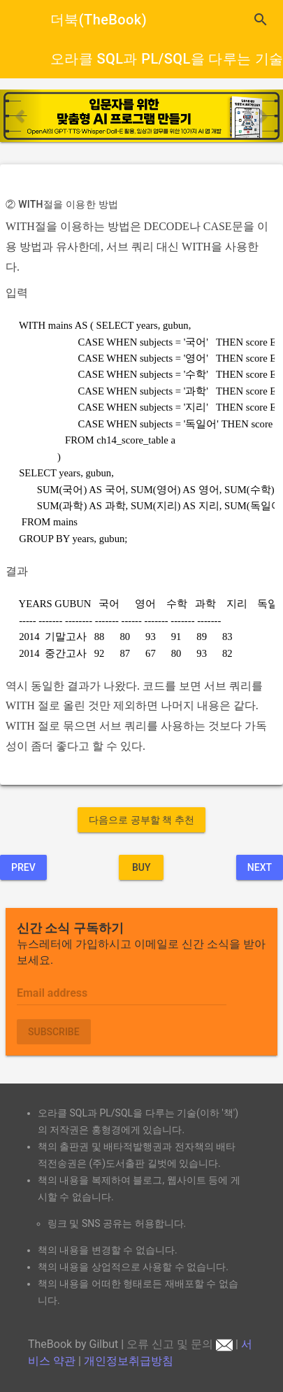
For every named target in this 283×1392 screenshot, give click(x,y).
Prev (23, 867)
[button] (21, 116)
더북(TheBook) (98, 19)
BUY (141, 867)
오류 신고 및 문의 (179, 1344)
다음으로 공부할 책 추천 (141, 819)
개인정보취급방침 (128, 1361)
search (260, 19)
